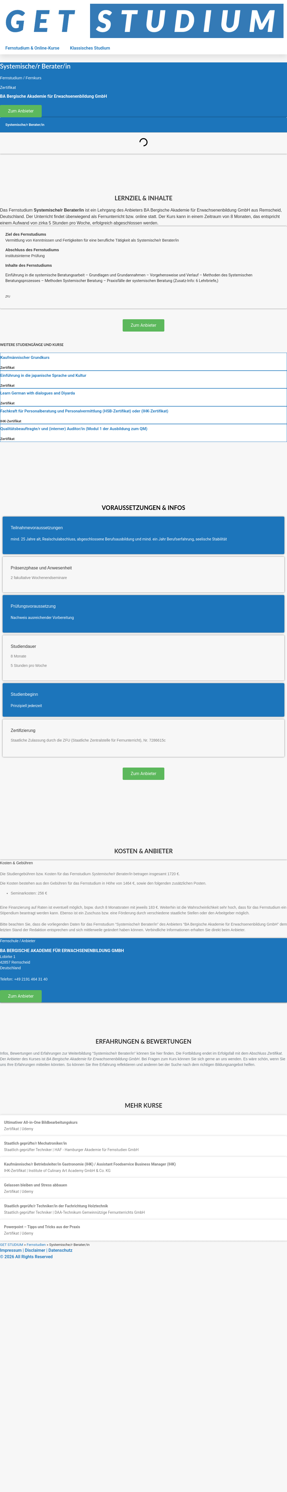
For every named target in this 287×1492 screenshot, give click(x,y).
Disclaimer (35, 1250)
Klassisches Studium (90, 48)
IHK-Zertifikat (10, 421)
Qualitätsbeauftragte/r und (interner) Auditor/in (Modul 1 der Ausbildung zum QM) (74, 428)
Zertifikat (7, 368)
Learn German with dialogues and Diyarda (37, 393)
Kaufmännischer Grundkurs (24, 357)
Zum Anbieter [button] (21, 111)
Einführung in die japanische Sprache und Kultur (43, 375)
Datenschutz (60, 1250)
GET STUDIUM (11, 1244)
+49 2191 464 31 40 (31, 979)
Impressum (11, 1250)
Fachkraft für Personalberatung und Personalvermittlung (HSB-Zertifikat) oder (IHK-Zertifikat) (84, 411)
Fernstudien (36, 1244)
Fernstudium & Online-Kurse (32, 48)
